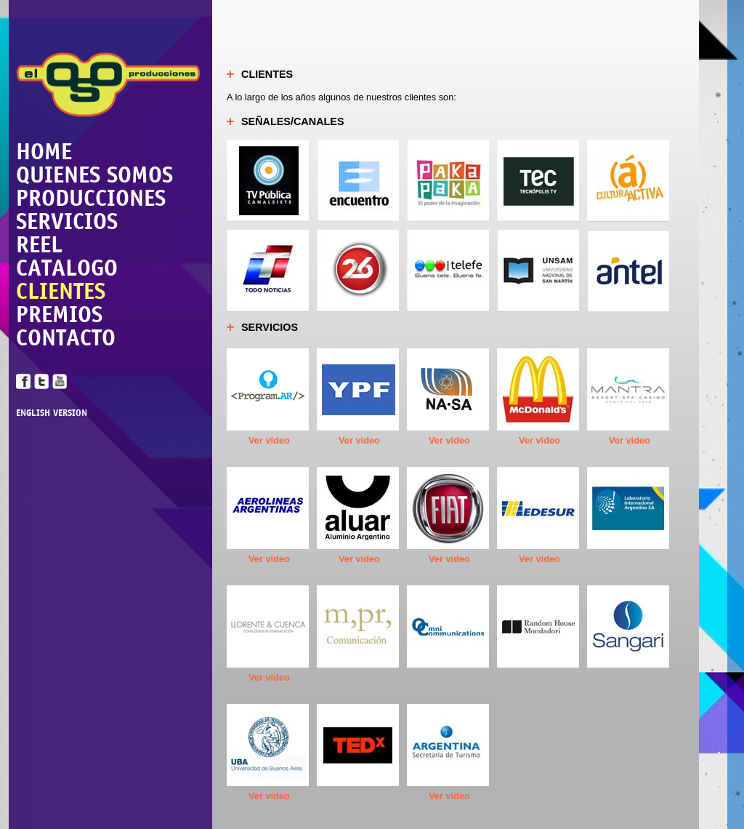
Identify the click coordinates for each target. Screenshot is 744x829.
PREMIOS (59, 314)
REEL (39, 244)
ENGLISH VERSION (51, 413)
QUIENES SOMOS (94, 174)
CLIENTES (60, 291)
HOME (44, 151)
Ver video (269, 440)
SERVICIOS (67, 221)
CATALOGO (67, 267)
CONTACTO (66, 337)
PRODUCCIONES (91, 197)
